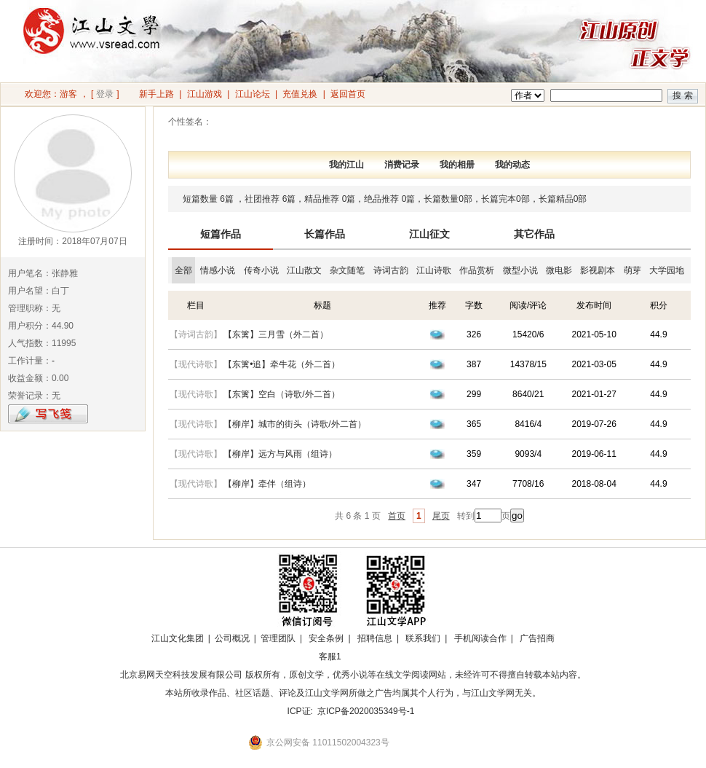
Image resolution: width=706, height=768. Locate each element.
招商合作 (369, 656)
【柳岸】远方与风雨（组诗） (280, 454)
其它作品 (534, 234)
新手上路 (156, 94)
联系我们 (422, 638)
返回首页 (347, 94)
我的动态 (512, 165)
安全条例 (326, 638)
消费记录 (401, 165)
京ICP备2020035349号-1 (365, 711)
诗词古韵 (390, 270)
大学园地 (666, 270)
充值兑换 (299, 94)
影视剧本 (597, 270)
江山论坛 (252, 94)
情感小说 (217, 270)
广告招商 (537, 638)
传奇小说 (261, 270)
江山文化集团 (177, 638)
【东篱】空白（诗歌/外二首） (281, 394)
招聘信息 (374, 638)
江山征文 (429, 234)
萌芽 (632, 270)
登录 (105, 94)
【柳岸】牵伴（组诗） (267, 484)
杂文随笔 (347, 270)
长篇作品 (324, 234)
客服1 (330, 656)
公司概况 (232, 638)
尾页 (441, 516)
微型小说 (520, 270)
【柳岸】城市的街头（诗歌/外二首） (294, 424)
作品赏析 (476, 270)
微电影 (559, 270)
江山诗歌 (433, 270)
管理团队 (278, 638)
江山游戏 (204, 94)
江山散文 (304, 270)
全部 (183, 270)
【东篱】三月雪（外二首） (275, 334)
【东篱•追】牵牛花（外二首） (281, 364)
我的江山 (346, 165)
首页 (396, 516)
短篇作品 (220, 234)
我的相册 (457, 165)
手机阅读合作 (480, 638)
